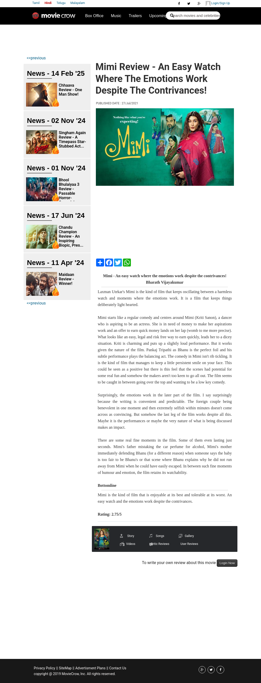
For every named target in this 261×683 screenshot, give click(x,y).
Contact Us (117, 668)
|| (57, 668)
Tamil (35, 3)
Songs (160, 536)
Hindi (47, 3)
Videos (130, 544)
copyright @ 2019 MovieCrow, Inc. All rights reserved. (75, 674)
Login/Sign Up (218, 3)
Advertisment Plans (90, 668)
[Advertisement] (116, 39)
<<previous (36, 58)
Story (130, 536)
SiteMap (65, 668)
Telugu (61, 3)
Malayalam (78, 3)
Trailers (135, 16)
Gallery (189, 536)
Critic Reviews (160, 544)
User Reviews (189, 544)
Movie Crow (55, 17)
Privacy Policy (44, 668)
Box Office (94, 16)
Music (116, 16)
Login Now (227, 563)
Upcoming (158, 16)
